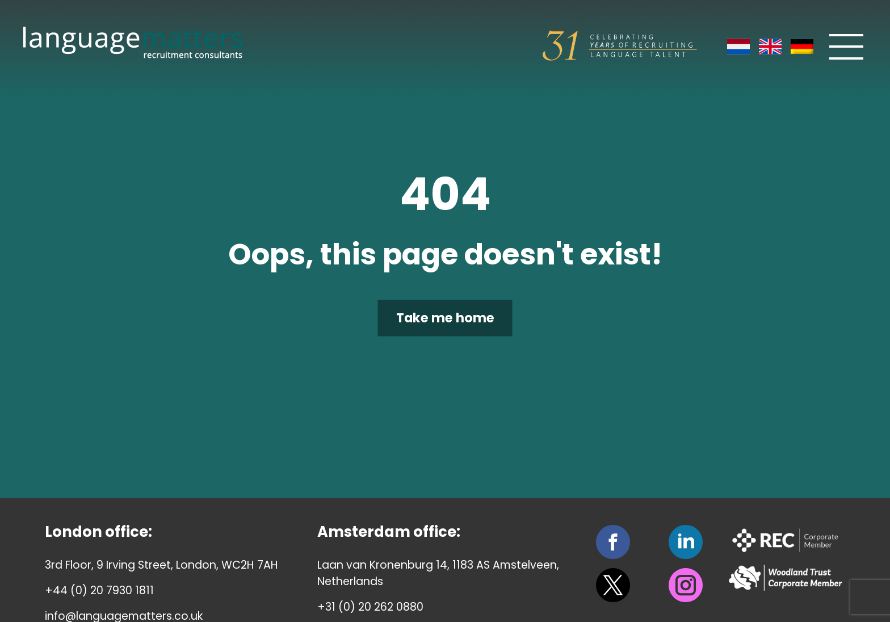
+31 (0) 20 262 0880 (370, 607)
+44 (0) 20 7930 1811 (99, 590)
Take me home (445, 318)
